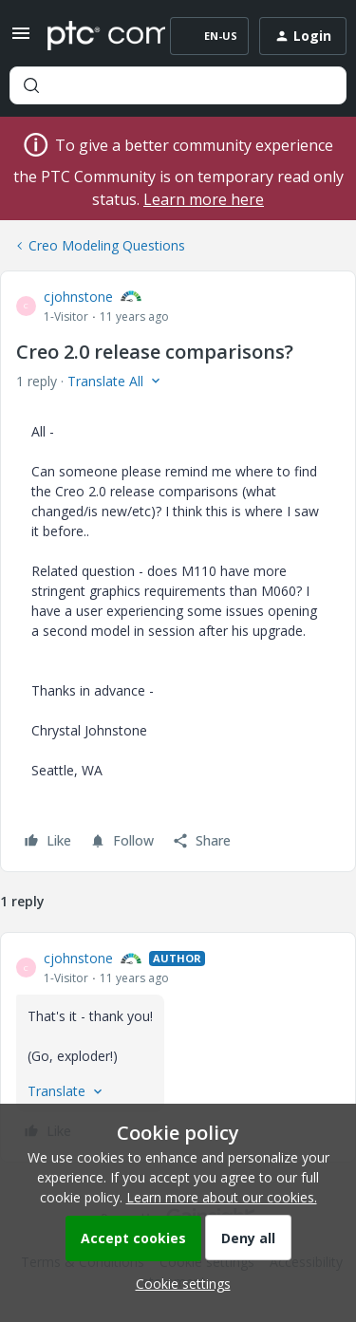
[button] (20, 39)
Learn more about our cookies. (221, 1197)
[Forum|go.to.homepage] (92, 36)
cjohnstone (78, 297)
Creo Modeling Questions (106, 245)
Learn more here (203, 199)
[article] (178, 1047)
